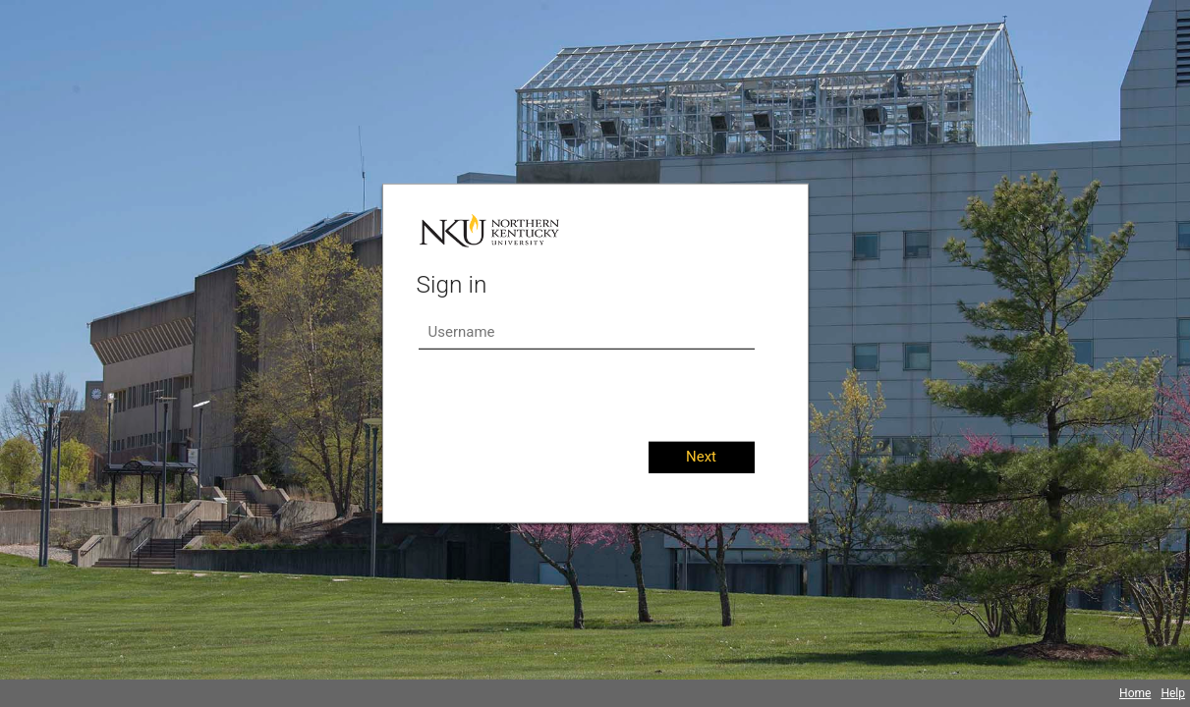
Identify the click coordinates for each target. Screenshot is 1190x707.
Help (1173, 693)
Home (1135, 693)
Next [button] (701, 456)
